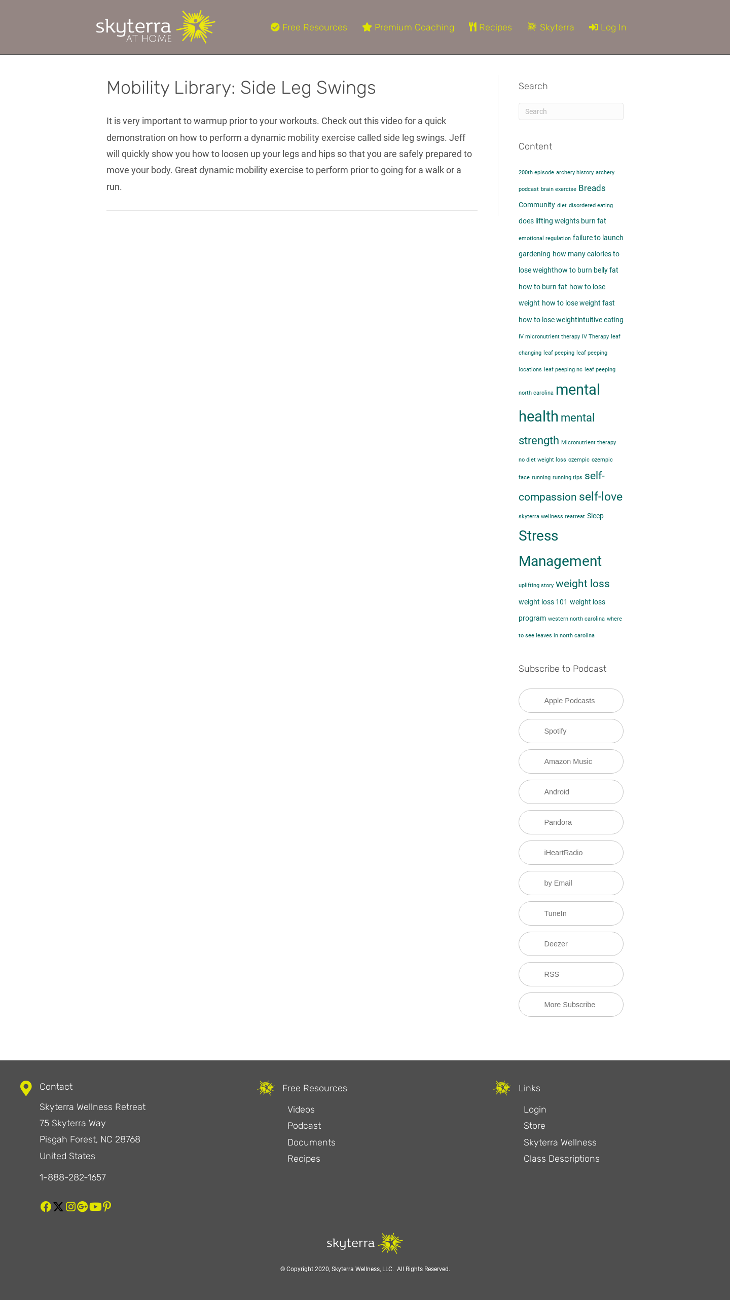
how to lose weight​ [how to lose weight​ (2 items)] (548, 320)
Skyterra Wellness (560, 1142)
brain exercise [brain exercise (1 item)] (558, 189)
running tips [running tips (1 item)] (567, 477)
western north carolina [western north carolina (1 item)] (576, 619)
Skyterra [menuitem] (550, 27)
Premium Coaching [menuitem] (408, 27)
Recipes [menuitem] (490, 27)
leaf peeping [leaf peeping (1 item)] (558, 353)
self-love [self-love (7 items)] (601, 496)
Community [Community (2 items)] (537, 205)
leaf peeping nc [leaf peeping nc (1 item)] (563, 369)
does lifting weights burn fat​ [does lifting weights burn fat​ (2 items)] (562, 221)
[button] (46, 1206)
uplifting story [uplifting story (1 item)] (536, 585)
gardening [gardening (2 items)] (535, 254)
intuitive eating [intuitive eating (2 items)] (600, 320)
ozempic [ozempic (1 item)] (579, 459)
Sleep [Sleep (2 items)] (595, 516)
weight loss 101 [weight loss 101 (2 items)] (543, 602)
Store (534, 1125)
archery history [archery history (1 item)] (575, 172)
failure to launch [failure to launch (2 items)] (598, 238)
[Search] (571, 111)
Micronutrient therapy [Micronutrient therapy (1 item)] (588, 442)
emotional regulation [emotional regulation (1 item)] (545, 238)
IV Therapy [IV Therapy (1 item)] (595, 336)
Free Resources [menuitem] (309, 27)
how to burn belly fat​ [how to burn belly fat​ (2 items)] (586, 270)
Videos (301, 1109)
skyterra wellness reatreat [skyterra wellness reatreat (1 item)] (552, 516)
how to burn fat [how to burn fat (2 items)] (543, 287)
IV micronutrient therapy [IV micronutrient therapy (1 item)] (549, 336)
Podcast (304, 1125)
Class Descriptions (562, 1158)
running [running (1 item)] (541, 477)
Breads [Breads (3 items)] (592, 188)
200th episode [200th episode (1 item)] (536, 172)
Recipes (303, 1158)
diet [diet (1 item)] (562, 205)
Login (535, 1109)
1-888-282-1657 (73, 1177)
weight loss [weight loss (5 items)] (583, 584)
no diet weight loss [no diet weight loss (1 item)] (542, 459)
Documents (311, 1142)
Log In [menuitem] (608, 27)
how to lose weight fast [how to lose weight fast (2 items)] (578, 303)
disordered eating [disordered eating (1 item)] (591, 205)
